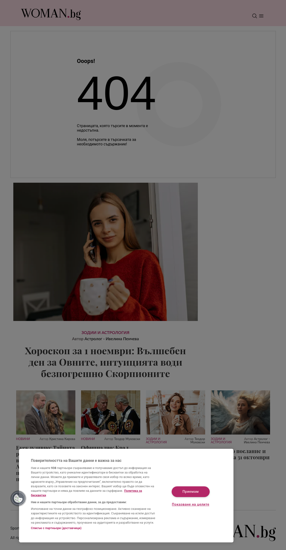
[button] (18, 498)
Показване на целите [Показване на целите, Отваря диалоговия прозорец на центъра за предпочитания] (190, 504)
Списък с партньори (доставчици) (56, 528)
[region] (126, 495)
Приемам (190, 492)
